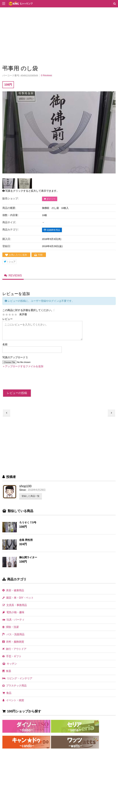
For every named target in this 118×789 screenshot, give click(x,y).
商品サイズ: (9, 222)
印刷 (40, 254)
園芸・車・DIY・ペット (18, 600)
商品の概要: (9, 208)
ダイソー (49, 199)
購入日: (6, 239)
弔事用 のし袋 (111, 415)
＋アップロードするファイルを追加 (22, 368)
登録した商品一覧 (30, 498)
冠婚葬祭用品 (52, 230)
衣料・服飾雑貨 (13, 644)
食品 (6, 695)
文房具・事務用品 (14, 607)
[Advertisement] (59, 35)
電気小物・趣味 (13, 614)
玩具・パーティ (13, 622)
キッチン (9, 666)
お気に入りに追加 (18, 254)
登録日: (6, 246)
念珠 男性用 (26, 542)
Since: (22, 492)
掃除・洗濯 (10, 629)
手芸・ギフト (11, 658)
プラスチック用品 (14, 688)
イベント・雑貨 (13, 702)
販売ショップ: (10, 198)
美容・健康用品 (13, 592)
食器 (6, 673)
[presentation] (26, 381)
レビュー (7, 321)
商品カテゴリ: (10, 229)
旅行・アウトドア (14, 651)
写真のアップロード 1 (15, 359)
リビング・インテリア (17, 680)
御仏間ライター (28, 559)
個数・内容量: (10, 215)
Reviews (15, 277)
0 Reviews (46, 75)
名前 (5, 346)
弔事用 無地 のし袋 (6, 415)
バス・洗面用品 (13, 636)
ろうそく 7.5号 (27, 524)
